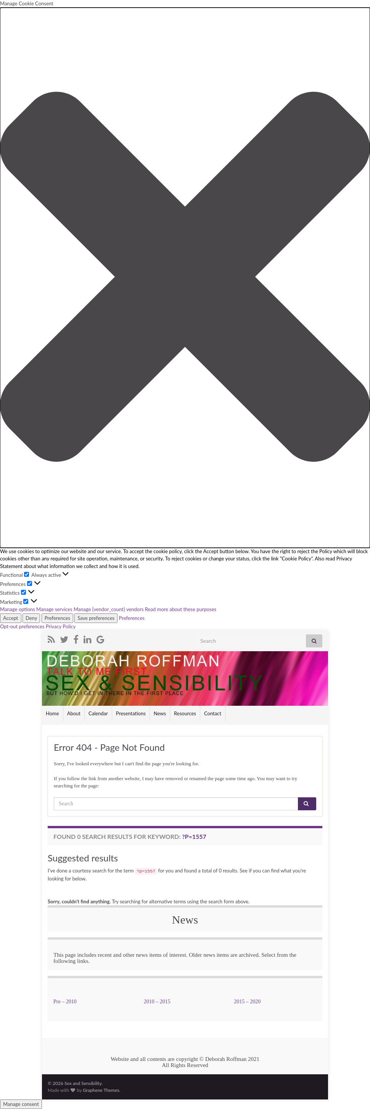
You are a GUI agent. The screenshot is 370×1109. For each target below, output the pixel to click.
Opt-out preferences (22, 626)
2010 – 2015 (157, 1001)
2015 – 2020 (247, 1001)
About (73, 713)
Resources (185, 713)
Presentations (131, 713)
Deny (31, 618)
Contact (212, 713)
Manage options (17, 609)
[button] (185, 278)
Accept (10, 618)
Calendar (98, 713)
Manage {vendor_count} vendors (109, 609)
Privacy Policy (61, 626)
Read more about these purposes (180, 609)
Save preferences (95, 618)
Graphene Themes (101, 1090)
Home (52, 713)
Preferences (57, 618)
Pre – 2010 (65, 1001)
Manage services (54, 609)
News (160, 713)
